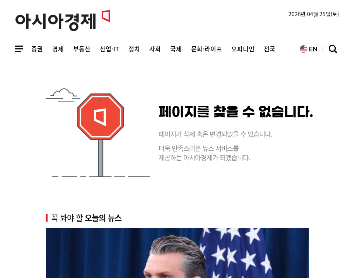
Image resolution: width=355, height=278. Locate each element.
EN (308, 49)
